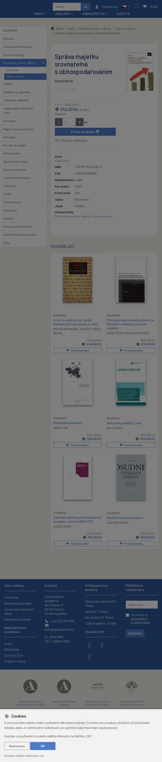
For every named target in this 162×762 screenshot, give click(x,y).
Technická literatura (16, 179)
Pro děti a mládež (14, 147)
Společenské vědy (15, 163)
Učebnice (9, 187)
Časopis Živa (13, 655)
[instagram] (102, 645)
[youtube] (89, 656)
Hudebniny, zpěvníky (16, 93)
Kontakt (51, 585)
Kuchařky (9, 122)
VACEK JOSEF (62, 531)
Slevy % (123, 15)
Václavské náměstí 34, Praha (101, 603)
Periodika (9, 138)
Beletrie (8, 40)
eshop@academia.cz (59, 627)
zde (41, 755)
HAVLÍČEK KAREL (118, 523)
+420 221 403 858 (59, 621)
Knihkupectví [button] (93, 15)
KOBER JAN (60, 429)
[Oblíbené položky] (136, 7)
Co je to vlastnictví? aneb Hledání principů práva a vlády (75, 323)
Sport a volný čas (14, 171)
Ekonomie (12, 71)
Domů (57, 30)
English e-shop (14, 661)
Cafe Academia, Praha (100, 623)
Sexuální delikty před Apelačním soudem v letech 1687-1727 (74, 522)
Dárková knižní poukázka (19, 236)
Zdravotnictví (12, 203)
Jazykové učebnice (16, 101)
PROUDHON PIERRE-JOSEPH (71, 330)
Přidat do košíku (85, 133)
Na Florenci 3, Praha (99, 617)
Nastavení (17, 746)
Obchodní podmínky (17, 603)
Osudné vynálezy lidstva (125, 518)
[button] (126, 7)
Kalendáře (10, 212)
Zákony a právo (15, 78)
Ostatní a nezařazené (17, 228)
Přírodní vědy (11, 155)
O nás (8, 643)
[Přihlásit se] (106, 7)
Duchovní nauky (13, 56)
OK (43, 746)
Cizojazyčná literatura (17, 48)
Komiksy (8, 220)
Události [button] (62, 15)
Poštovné (11, 597)
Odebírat (135, 633)
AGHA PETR (114, 334)
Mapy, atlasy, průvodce (18, 130)
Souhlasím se (140, 618)
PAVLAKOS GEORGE (136, 334)
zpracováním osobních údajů (140, 620)
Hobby (7, 85)
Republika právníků (67, 424)
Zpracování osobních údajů (19, 611)
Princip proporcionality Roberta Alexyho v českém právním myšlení (130, 325)
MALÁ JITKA (115, 429)
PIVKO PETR (64, 83)
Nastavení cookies (17, 619)
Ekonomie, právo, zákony (19, 64)
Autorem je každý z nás (124, 424)
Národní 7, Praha (96, 611)
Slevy (7, 244)
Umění (7, 195)
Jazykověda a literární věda (18, 112)
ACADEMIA (10, 32)
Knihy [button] (38, 15)
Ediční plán (11, 649)
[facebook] (89, 645)
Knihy (71, 30)
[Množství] (69, 124)
